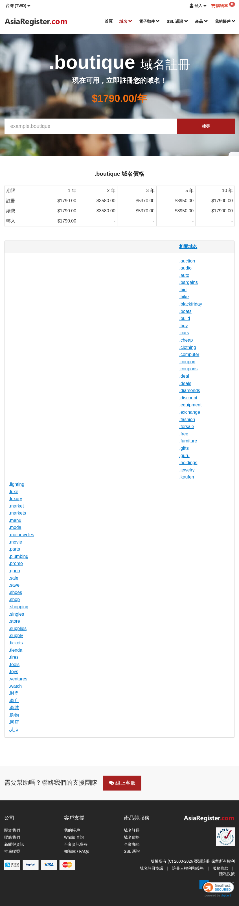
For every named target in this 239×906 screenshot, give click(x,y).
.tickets (16, 642)
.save (14, 585)
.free (183, 433)
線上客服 (122, 783)
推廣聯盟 (12, 851)
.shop (14, 599)
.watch (15, 686)
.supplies (18, 628)
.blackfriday (190, 304)
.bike (184, 296)
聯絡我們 (12, 837)
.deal (184, 376)
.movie (15, 542)
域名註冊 (132, 830)
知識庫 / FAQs (76, 851)
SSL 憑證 (177, 21)
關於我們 (12, 830)
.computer (189, 354)
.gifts (184, 448)
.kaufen (186, 477)
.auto (184, 275)
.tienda (15, 650)
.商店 (14, 700)
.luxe (13, 491)
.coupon (187, 361)
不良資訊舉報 (76, 844)
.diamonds (189, 390)
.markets (17, 513)
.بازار (13, 729)
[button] (18, 5)
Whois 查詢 (74, 837)
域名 (125, 21)
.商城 (14, 707)
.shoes (15, 592)
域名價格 (132, 837)
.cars (184, 332)
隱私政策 (227, 874)
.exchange (189, 412)
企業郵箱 (132, 844)
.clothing (187, 347)
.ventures (18, 678)
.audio (185, 268)
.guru (184, 455)
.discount (188, 397)
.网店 (14, 722)
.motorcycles (21, 534)
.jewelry (186, 470)
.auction (187, 261)
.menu (15, 520)
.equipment (190, 404)
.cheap (186, 340)
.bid (183, 289)
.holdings (188, 462)
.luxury (15, 498)
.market (16, 506)
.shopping (18, 606)
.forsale (186, 426)
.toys (13, 671)
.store (14, 621)
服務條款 (220, 868)
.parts (14, 549)
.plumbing (18, 556)
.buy (183, 325)
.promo (16, 563)
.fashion (187, 419)
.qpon (14, 570)
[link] (217, 889)
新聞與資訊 (14, 844)
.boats (185, 311)
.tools (14, 664)
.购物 (14, 715)
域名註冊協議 (151, 868)
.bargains (188, 282)
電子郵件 (149, 21)
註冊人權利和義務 (188, 868)
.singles (16, 614)
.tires (14, 657)
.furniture (188, 440)
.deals (185, 383)
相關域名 (188, 246)
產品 (201, 21)
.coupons (188, 368)
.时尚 (14, 693)
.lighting (16, 484)
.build (184, 318)
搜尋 (206, 126)
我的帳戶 (225, 21)
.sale (13, 578)
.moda (15, 527)
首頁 (109, 21)
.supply (16, 635)
